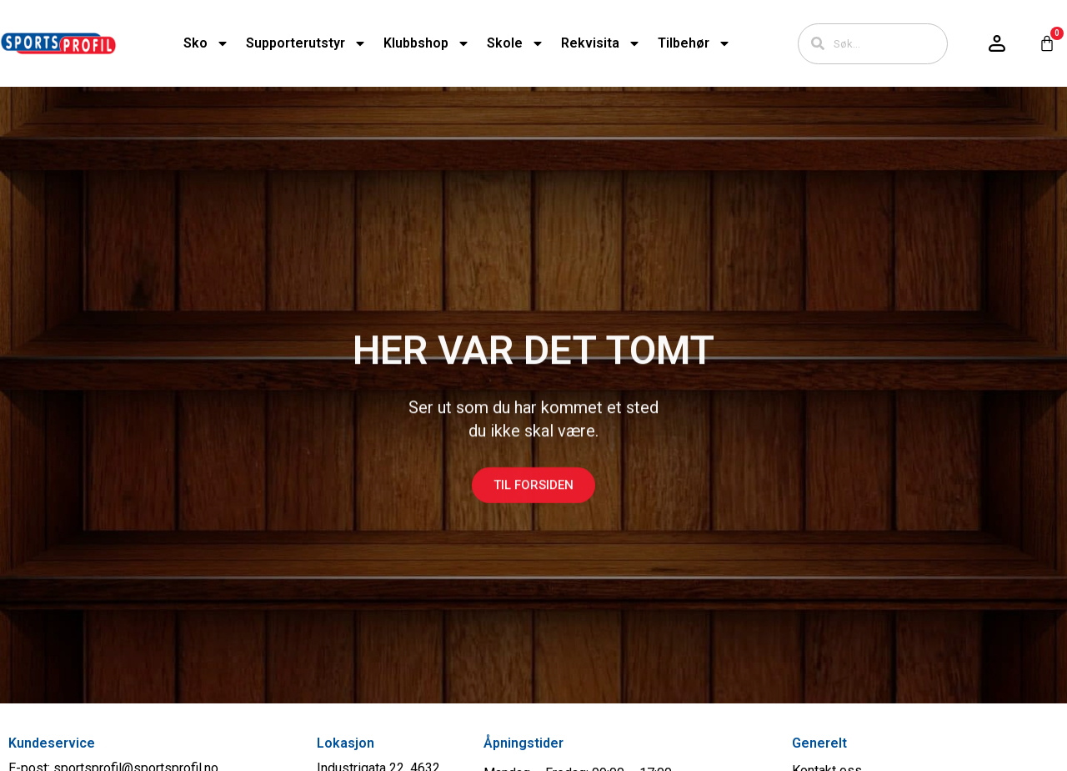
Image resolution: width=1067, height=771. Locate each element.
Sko (206, 43)
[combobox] (873, 43)
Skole (515, 43)
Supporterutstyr (306, 43)
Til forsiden (533, 495)
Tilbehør (694, 43)
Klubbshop (426, 43)
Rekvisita (601, 43)
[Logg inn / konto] (997, 43)
